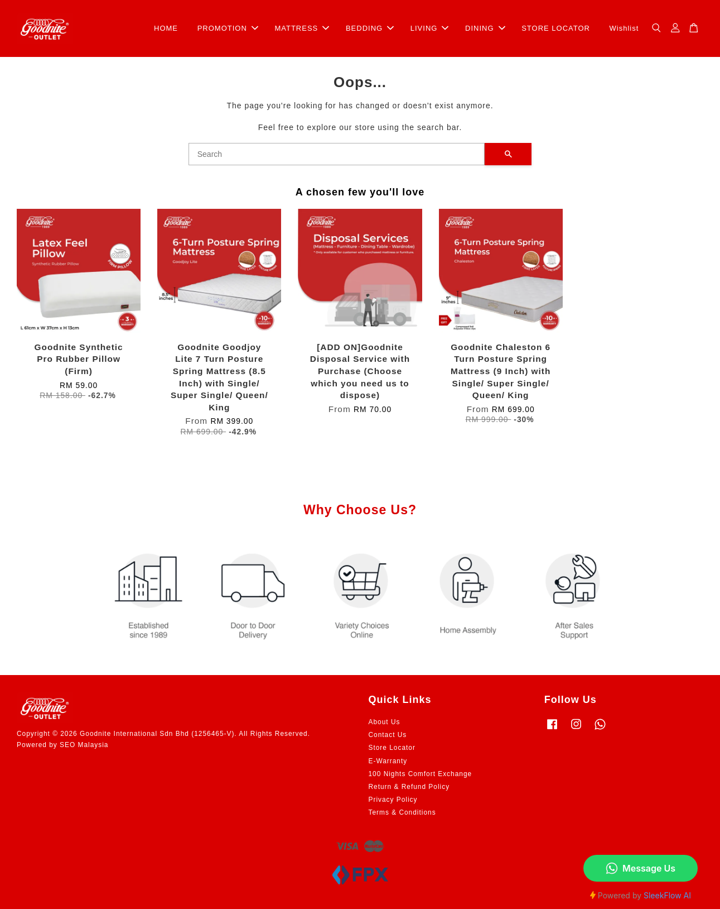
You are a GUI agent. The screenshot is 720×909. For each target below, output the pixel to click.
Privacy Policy (393, 799)
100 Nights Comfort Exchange (420, 774)
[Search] (337, 154)
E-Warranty (388, 761)
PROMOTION (227, 28)
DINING (485, 28)
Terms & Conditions (402, 812)
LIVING (429, 28)
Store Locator (392, 748)
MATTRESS (301, 28)
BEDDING (370, 28)
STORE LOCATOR (555, 28)
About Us (384, 722)
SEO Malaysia (84, 745)
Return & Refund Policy (409, 787)
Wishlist (624, 28)
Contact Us (388, 735)
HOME (166, 28)
